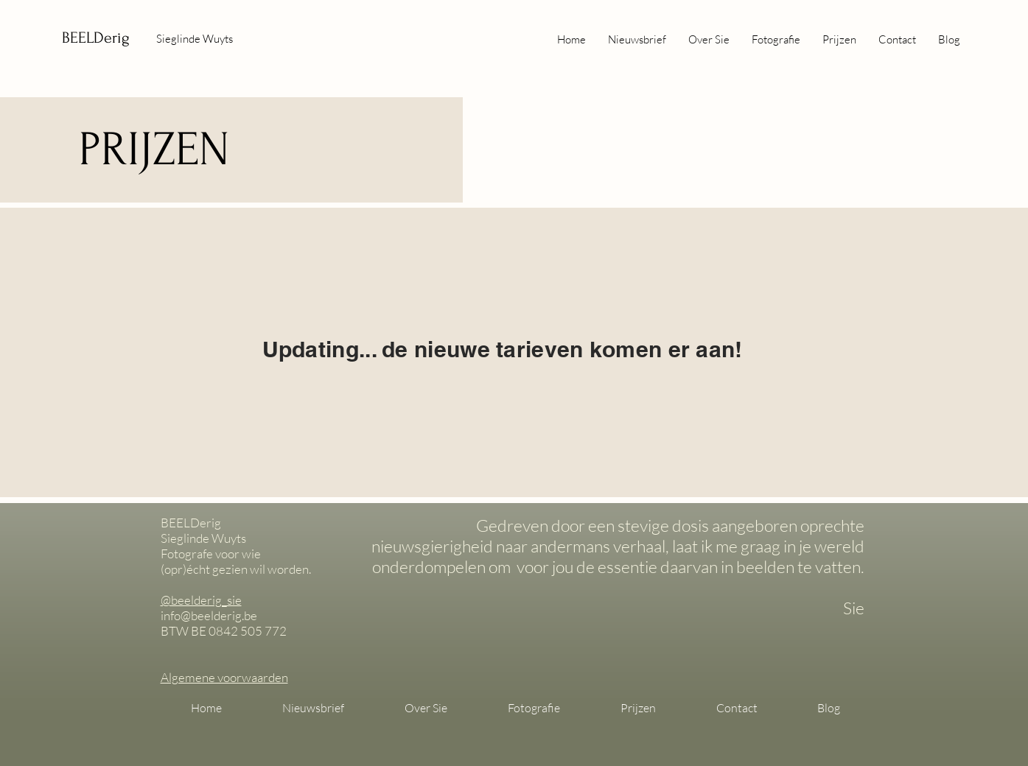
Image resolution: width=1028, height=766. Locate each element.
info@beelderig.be (209, 615)
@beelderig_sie (201, 600)
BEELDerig (96, 37)
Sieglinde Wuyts (194, 39)
